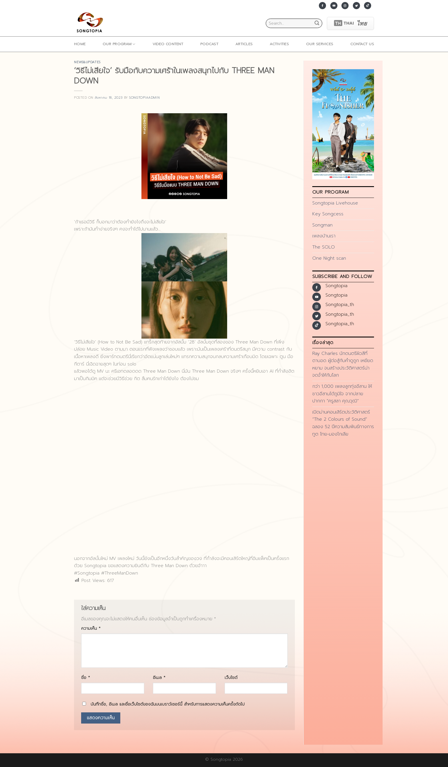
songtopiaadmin (144, 97)
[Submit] (317, 23)
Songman (322, 225)
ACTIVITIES (279, 44)
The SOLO (323, 247)
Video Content (168, 44)
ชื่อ (85, 677)
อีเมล (159, 677)
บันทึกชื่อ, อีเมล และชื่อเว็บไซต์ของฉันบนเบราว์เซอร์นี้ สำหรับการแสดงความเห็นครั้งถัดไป (168, 704)
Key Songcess (327, 213)
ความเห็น (91, 628)
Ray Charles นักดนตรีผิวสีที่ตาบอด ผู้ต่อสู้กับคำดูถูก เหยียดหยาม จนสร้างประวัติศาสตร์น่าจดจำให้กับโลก (342, 364)
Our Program (119, 44)
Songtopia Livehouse (335, 203)
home (79, 44)
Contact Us (362, 44)
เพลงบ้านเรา (323, 236)
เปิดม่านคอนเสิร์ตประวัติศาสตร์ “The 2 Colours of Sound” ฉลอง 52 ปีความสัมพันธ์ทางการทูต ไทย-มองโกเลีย (343, 423)
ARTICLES (244, 44)
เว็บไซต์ (231, 677)
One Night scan (329, 258)
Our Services (319, 44)
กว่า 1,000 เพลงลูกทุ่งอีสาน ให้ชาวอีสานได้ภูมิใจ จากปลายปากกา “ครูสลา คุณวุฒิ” (342, 393)
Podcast (209, 44)
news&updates (87, 62)
